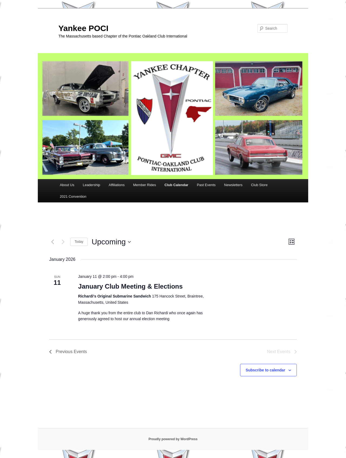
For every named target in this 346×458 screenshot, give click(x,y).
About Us (67, 185)
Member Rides (144, 185)
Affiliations (117, 185)
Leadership (91, 185)
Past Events (206, 185)
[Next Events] (63, 242)
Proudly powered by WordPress (172, 439)
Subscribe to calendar (265, 370)
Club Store (259, 185)
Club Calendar (176, 185)
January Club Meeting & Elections (130, 286)
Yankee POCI (83, 28)
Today (79, 242)
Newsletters (233, 185)
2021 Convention (73, 196)
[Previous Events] (52, 242)
